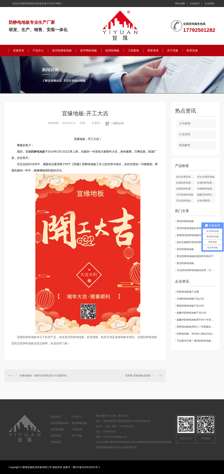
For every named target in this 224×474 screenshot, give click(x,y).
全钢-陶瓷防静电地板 (206, 200)
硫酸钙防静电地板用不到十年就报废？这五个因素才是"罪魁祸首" (196, 319)
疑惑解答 (184, 145)
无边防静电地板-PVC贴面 (185, 200)
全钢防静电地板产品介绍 (190, 298)
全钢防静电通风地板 (185, 182)
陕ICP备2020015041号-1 (86, 467)
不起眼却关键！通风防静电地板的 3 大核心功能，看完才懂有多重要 (196, 340)
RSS (108, 415)
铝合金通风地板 (206, 176)
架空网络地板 (88, 50)
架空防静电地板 (62, 50)
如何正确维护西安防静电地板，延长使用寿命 (196, 242)
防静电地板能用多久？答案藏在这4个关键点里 (196, 326)
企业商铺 (209, 3)
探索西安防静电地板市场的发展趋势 (196, 235)
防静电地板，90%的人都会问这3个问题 (196, 333)
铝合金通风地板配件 (185, 176)
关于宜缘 (172, 50)
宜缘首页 (18, 50)
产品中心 (38, 50)
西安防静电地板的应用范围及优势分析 (196, 228)
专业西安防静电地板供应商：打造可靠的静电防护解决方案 (196, 270)
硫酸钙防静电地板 (206, 194)
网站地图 (180, 3)
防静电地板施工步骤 (188, 291)
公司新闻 (184, 123)
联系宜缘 (192, 50)
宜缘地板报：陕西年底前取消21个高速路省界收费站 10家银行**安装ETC (45, 375)
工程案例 (133, 50)
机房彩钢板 (112, 50)
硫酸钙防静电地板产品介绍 (191, 312)
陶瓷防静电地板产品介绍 (190, 305)
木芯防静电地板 (184, 194)
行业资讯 (184, 134)
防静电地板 (38, 151)
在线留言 (195, 3)
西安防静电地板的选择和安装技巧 (195, 256)
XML (114, 415)
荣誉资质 (153, 50)
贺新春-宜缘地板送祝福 (138, 375)
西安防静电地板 (185, 221)
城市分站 (123, 415)
